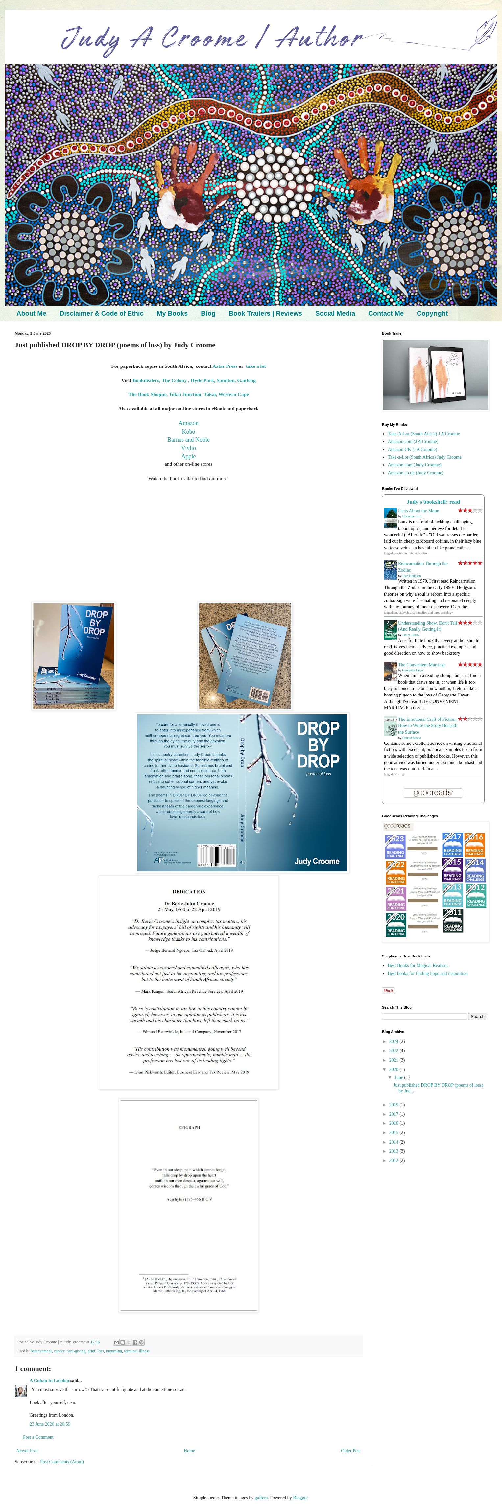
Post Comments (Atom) (62, 1461)
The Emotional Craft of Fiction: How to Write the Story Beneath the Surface (427, 726)
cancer (59, 1351)
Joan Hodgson (411, 576)
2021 (394, 1060)
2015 (394, 1132)
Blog (208, 313)
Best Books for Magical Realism (418, 965)
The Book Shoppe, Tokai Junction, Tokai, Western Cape (188, 394)
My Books (172, 313)
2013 (394, 1151)
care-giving (76, 1351)
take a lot (256, 366)
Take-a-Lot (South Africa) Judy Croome (425, 457)
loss (100, 1351)
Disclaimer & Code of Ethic (102, 313)
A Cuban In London (49, 1380)
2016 (394, 1123)
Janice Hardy (410, 635)
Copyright (432, 313)
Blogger (300, 1497)
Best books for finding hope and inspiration (428, 973)
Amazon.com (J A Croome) (413, 441)
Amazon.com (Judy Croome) (415, 464)
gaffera (261, 1497)
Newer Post (27, 1450)
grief (91, 1351)
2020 (394, 1069)
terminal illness (136, 1351)
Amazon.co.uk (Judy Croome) (416, 472)
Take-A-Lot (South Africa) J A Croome (424, 433)
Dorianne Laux (412, 516)
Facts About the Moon (418, 510)
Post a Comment (38, 1437)
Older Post (351, 1450)
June (399, 1077)
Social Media (335, 313)
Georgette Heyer (413, 670)
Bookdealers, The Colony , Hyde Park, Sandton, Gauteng (194, 380)
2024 (394, 1041)
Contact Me (386, 313)
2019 (394, 1104)
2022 (394, 1050)
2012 (394, 1160)
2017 (394, 1114)
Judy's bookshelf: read (433, 502)
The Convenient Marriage (422, 664)
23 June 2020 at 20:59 (50, 1424)
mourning (114, 1351)
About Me (31, 313)
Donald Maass (411, 738)
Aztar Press (224, 366)
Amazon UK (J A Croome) (412, 449)
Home (189, 1450)
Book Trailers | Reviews (265, 313)
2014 (394, 1142)
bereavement (41, 1351)
